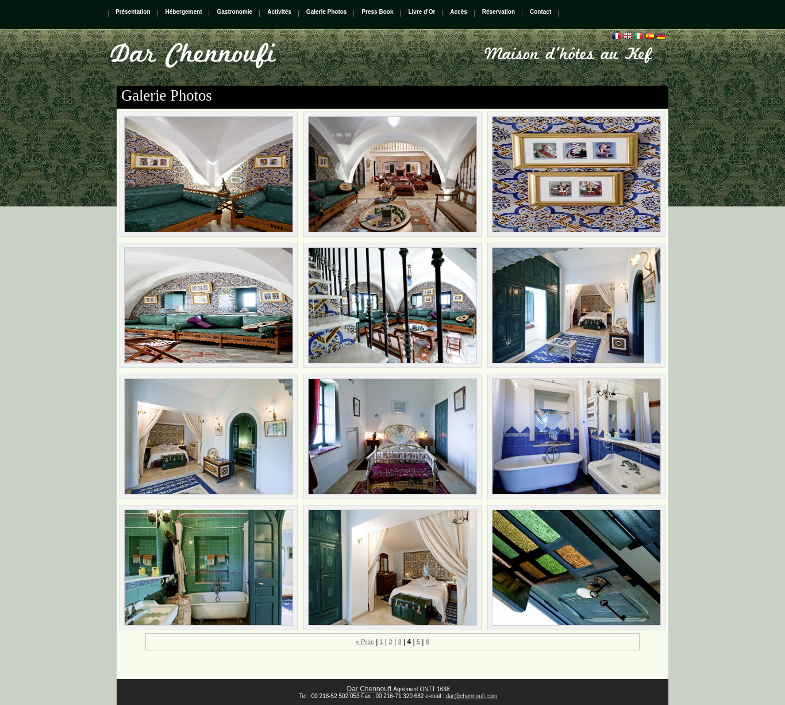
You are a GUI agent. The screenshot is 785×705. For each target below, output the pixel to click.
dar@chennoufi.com (472, 696)
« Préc (365, 641)
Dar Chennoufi (369, 689)
